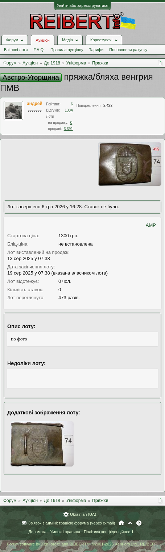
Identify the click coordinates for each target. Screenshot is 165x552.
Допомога (37, 532)
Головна (121, 523)
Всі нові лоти (16, 49)
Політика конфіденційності (108, 532)
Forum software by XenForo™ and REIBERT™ (82, 544)
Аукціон (42, 40)
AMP (151, 225)
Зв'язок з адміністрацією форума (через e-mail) (71, 523)
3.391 (68, 129)
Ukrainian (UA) (83, 514)
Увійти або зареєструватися (82, 5)
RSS (138, 523)
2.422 (107, 106)
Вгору (130, 523)
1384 (69, 110)
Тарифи (96, 49)
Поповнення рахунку (128, 49)
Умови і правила (65, 532)
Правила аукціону (66, 49)
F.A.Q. (39, 49)
